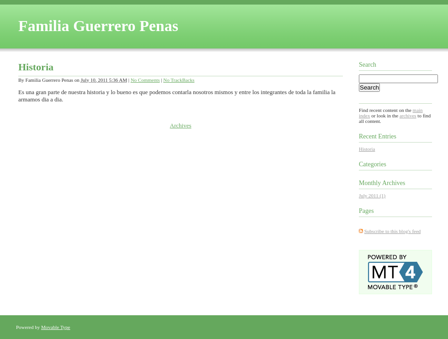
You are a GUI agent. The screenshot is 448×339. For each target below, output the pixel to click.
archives (408, 115)
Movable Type (55, 327)
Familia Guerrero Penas (98, 25)
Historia (35, 67)
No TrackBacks (178, 80)
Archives (181, 125)
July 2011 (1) (372, 195)
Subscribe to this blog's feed (392, 231)
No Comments (145, 80)
